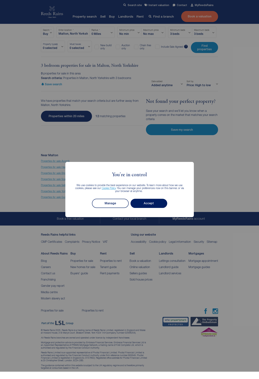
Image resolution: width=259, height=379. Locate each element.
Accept (149, 203)
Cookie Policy (109, 188)
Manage (110, 203)
